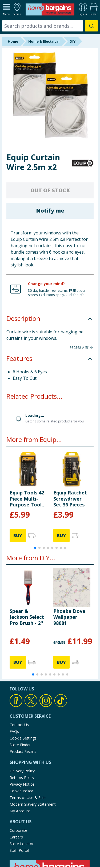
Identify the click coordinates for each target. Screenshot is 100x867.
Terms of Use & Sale (28, 797)
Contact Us (19, 724)
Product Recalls (23, 751)
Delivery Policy (22, 770)
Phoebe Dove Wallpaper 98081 (69, 617)
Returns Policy (22, 777)
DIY (72, 41)
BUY (17, 535)
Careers (16, 837)
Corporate (18, 830)
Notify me (50, 210)
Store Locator (22, 843)
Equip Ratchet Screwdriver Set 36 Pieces (70, 498)
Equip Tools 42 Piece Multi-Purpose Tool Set (27, 498)
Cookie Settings (23, 738)
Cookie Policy (21, 790)
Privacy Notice (22, 784)
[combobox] (50, 25)
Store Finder (20, 744)
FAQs (14, 731)
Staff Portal (19, 850)
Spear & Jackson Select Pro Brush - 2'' (27, 617)
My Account (20, 810)
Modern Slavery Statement (33, 804)
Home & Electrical (43, 41)
